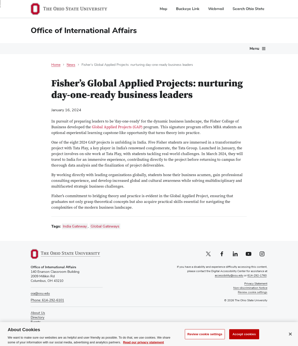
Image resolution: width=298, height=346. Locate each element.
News (71, 65)
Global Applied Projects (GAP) (117, 127)
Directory (37, 317)
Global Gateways (105, 226)
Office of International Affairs (84, 30)
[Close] (290, 339)
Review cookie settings (204, 339)
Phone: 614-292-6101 (47, 300)
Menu (254, 48)
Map (163, 8)
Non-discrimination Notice (250, 288)
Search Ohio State (248, 8)
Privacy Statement (255, 283)
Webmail (216, 8)
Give (34, 327)
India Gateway (75, 226)
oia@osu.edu (40, 293)
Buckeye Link (187, 8)
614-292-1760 (257, 275)
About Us (38, 313)
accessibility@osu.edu (229, 275)
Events (36, 322)
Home (55, 65)
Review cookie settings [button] (252, 292)
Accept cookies (244, 339)
